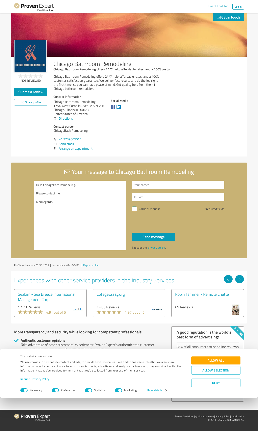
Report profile (91, 265)
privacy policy (156, 247)
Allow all (216, 393)
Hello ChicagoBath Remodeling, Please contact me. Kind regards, (80, 215)
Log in (238, 6)
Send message (154, 236)
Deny (216, 416)
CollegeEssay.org (111, 294)
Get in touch (228, 17)
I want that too (218, 6)
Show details (154, 423)
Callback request (149, 209)
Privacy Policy (40, 412)
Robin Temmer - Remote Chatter (202, 294)
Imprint (25, 412)
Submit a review (30, 91)
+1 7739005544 (70, 139)
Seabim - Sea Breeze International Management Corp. (46, 296)
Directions (66, 118)
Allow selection (215, 403)
